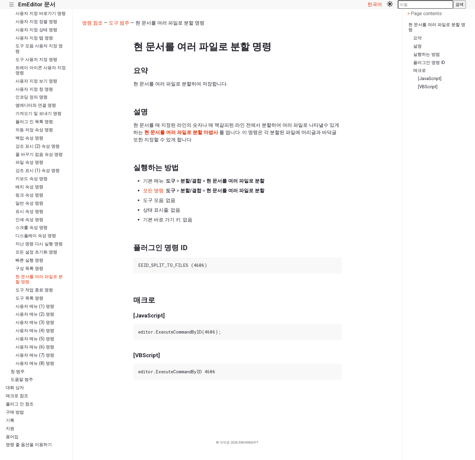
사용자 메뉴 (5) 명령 (34, 338)
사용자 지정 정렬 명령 (36, 21)
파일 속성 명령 (29, 162)
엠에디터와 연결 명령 (35, 105)
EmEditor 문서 (36, 4)
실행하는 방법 (426, 54)
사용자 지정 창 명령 (34, 89)
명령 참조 (92, 23)
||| (12, 4)
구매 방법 (15, 412)
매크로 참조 (17, 395)
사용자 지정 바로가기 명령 (40, 13)
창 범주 (18, 371)
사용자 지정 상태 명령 (36, 29)
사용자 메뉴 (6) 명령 (34, 347)
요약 (417, 38)
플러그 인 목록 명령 (34, 121)
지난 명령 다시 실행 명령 (39, 244)
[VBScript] (427, 86)
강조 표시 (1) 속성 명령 (37, 170)
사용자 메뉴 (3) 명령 (34, 322)
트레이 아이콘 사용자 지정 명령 (40, 70)
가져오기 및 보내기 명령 (38, 113)
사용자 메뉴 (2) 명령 (34, 314)
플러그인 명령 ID (429, 62)
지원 (10, 428)
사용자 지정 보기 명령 (36, 81)
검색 (459, 4)
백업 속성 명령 (29, 138)
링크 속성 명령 (29, 195)
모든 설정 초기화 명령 (36, 252)
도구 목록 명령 (29, 298)
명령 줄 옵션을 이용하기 (29, 444)
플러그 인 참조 (20, 404)
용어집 (12, 436)
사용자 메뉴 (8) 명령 (34, 363)
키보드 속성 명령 (31, 178)
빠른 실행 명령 (29, 260)
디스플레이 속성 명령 (35, 235)
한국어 (374, 4)
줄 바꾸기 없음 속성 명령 (39, 154)
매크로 (419, 70)
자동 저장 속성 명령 (34, 130)
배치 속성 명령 (29, 187)
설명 (417, 46)
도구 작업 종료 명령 (34, 290)
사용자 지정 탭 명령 (34, 38)
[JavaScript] (429, 78)
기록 (10, 420)
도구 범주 (119, 23)
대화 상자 (15, 387)
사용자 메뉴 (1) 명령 (34, 306)
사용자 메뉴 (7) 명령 (34, 355)
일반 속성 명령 (29, 203)
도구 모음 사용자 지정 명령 (39, 48)
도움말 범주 (22, 379)
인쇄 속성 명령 (29, 219)
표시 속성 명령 (29, 211)
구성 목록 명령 (29, 268)
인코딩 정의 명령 (31, 97)
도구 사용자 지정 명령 (36, 59)
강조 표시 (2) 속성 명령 (37, 146)
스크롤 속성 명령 (31, 227)
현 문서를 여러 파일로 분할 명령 (39, 279)
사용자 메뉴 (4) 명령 (34, 330)
